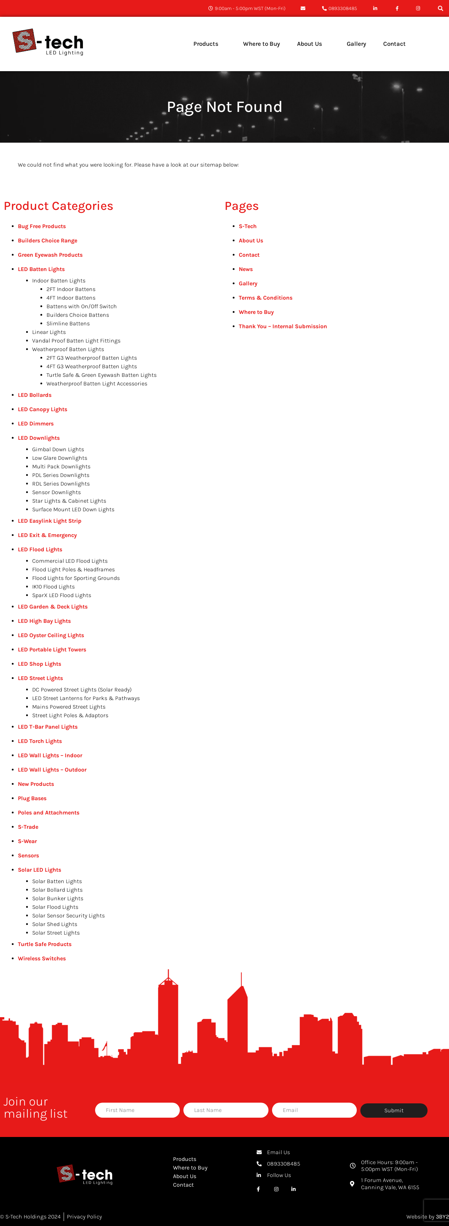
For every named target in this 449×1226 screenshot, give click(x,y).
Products (184, 1159)
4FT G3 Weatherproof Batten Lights (91, 366)
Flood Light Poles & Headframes (73, 569)
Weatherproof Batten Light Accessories (96, 383)
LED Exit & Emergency (47, 535)
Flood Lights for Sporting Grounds (76, 578)
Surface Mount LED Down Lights (73, 509)
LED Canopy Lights (42, 409)
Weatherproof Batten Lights (68, 349)
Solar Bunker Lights (57, 898)
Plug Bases (32, 798)
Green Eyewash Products (50, 254)
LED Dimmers (36, 423)
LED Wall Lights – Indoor (50, 755)
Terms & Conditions (265, 297)
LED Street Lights (40, 678)
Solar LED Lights (39, 869)
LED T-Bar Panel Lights (48, 726)
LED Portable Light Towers (52, 649)
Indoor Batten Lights (58, 280)
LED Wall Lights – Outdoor (52, 769)
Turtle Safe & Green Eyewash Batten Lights (101, 374)
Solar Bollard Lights (57, 889)
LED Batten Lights (41, 269)
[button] (440, 8)
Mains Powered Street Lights (68, 706)
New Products (36, 784)
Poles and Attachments (48, 812)
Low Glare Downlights (59, 457)
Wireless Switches (42, 958)
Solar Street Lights (56, 932)
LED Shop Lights (39, 663)
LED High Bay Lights (44, 620)
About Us (251, 240)
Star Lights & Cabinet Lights (69, 500)
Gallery (248, 283)
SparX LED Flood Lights (61, 595)
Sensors (28, 855)
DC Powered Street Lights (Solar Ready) (82, 689)
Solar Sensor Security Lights (68, 915)
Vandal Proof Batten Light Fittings (76, 340)
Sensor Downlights (56, 492)
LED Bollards (34, 395)
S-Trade (28, 826)
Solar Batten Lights (57, 881)
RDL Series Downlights (61, 483)
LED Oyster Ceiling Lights (51, 635)
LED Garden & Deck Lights (53, 606)
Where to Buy (256, 312)
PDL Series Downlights (60, 475)
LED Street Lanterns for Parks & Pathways (86, 698)
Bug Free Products (42, 226)
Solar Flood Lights (55, 907)
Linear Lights (49, 332)
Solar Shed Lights (54, 924)
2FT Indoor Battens (70, 289)
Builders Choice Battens (77, 314)
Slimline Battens (68, 323)
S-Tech (248, 226)
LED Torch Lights (40, 741)
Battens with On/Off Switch (81, 306)
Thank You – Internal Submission (283, 326)
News (246, 269)
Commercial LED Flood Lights (70, 560)
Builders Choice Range (47, 240)
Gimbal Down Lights (58, 449)
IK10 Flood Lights (53, 586)
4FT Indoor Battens (70, 297)
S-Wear (27, 841)
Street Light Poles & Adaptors (70, 715)
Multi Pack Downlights (61, 466)
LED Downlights (39, 437)
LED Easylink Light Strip (50, 520)
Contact (249, 254)
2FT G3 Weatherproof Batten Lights (91, 357)
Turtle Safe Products (44, 944)
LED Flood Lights (40, 549)
